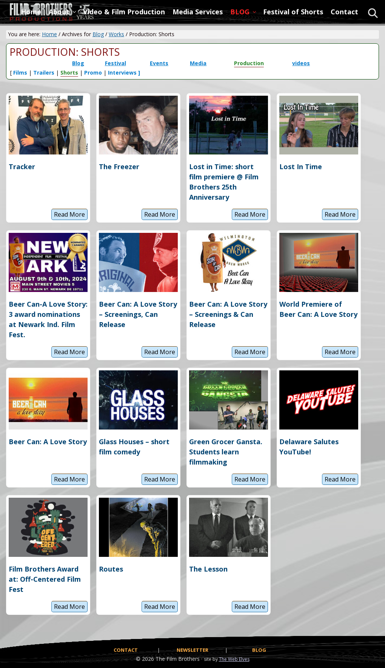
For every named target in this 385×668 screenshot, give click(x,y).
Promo (93, 72)
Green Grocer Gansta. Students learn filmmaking (225, 451)
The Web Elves (234, 659)
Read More (69, 215)
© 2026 (145, 658)
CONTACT (126, 650)
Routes (111, 568)
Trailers (43, 72)
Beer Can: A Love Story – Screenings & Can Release (228, 314)
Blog (78, 63)
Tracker (22, 166)
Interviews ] (124, 72)
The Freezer (119, 166)
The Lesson (208, 568)
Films (20, 72)
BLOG (259, 650)
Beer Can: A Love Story (48, 441)
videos (301, 63)
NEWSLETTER (192, 650)
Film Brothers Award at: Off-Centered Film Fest (45, 579)
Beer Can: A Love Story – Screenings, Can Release (138, 314)
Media (198, 63)
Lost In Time (300, 166)
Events (159, 63)
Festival (115, 63)
